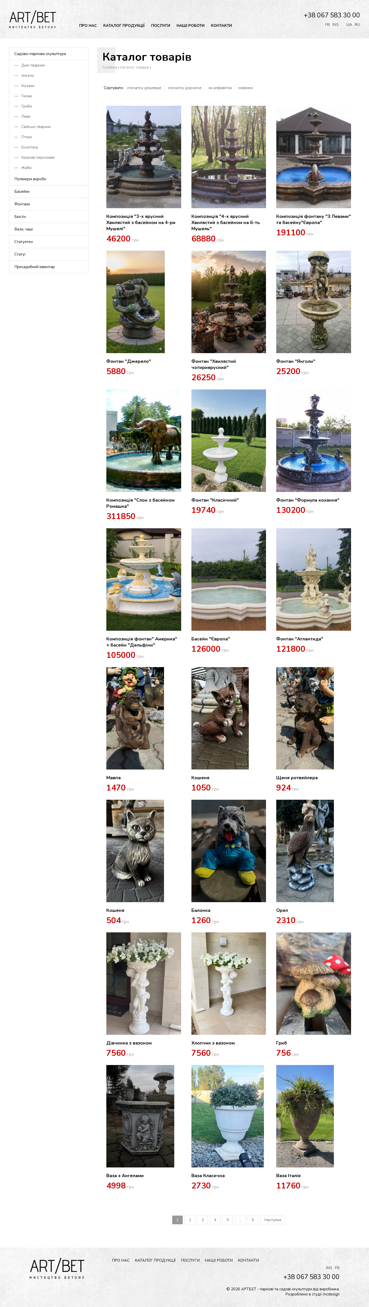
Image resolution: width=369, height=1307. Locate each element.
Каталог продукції (124, 25)
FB (327, 24)
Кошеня (200, 778)
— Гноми (23, 96)
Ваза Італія (288, 1176)
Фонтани (22, 204)
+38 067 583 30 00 (332, 15)
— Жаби (23, 167)
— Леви (22, 116)
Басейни (21, 191)
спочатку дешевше (144, 87)
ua (349, 24)
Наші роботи (190, 25)
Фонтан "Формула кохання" (307, 500)
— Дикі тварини (29, 65)
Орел (282, 910)
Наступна (272, 1219)
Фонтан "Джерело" (128, 361)
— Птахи (23, 137)
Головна (109, 67)
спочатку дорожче (185, 87)
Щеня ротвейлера (297, 778)
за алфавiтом (220, 87)
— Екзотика (26, 147)
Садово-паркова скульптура (40, 53)
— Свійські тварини (32, 126)
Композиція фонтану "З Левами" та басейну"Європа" (313, 219)
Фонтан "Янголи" (295, 361)
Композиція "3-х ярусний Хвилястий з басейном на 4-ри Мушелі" (141, 222)
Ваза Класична (208, 1176)
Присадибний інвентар (34, 266)
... (240, 1219)
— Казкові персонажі (34, 157)
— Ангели (24, 75)
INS (335, 24)
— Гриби (23, 106)
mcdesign (331, 1294)
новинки (245, 87)
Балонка (200, 910)
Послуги (160, 25)
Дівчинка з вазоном (129, 1043)
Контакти (221, 25)
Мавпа (113, 778)
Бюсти (20, 216)
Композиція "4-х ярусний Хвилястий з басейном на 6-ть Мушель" (225, 222)
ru (357, 24)
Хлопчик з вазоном (213, 1043)
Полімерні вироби (30, 179)
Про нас (88, 25)
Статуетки (23, 241)
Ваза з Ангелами (125, 1176)
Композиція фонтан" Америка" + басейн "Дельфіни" (141, 642)
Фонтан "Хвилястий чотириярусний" (213, 364)
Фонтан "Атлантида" (299, 639)
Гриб (281, 1043)
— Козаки (24, 85)
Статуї (20, 254)
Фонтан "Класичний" (215, 500)
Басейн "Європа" (210, 639)
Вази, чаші (23, 229)
